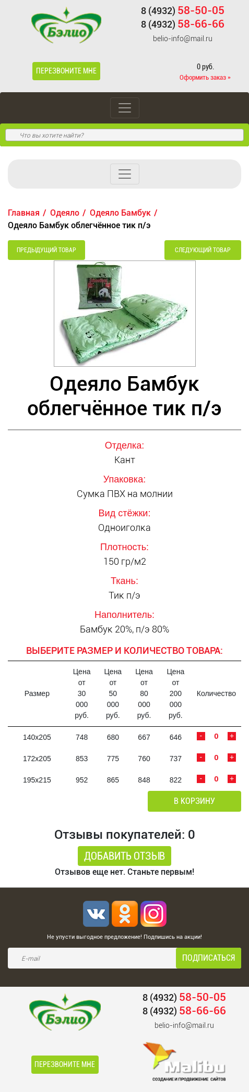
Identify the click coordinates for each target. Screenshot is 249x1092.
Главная (24, 213)
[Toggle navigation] (124, 107)
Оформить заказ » (205, 77)
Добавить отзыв (124, 856)
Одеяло (64, 213)
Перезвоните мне (66, 71)
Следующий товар (203, 250)
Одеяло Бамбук (120, 213)
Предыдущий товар (46, 250)
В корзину (194, 801)
